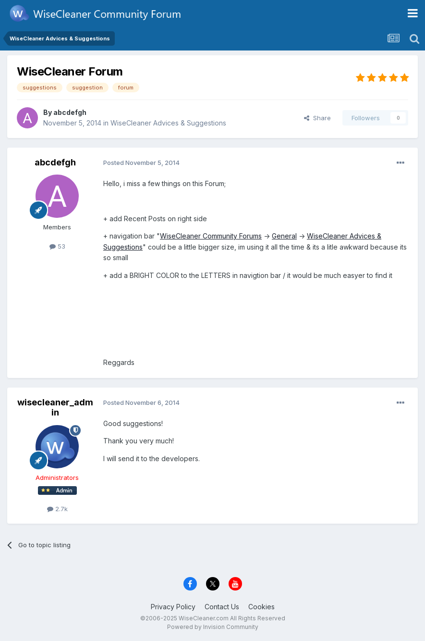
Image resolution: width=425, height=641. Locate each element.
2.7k (57, 509)
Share (317, 118)
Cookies (261, 607)
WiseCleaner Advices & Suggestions (168, 123)
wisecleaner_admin (55, 407)
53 (57, 246)
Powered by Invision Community (212, 626)
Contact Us (222, 607)
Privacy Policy (173, 607)
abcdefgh (69, 112)
